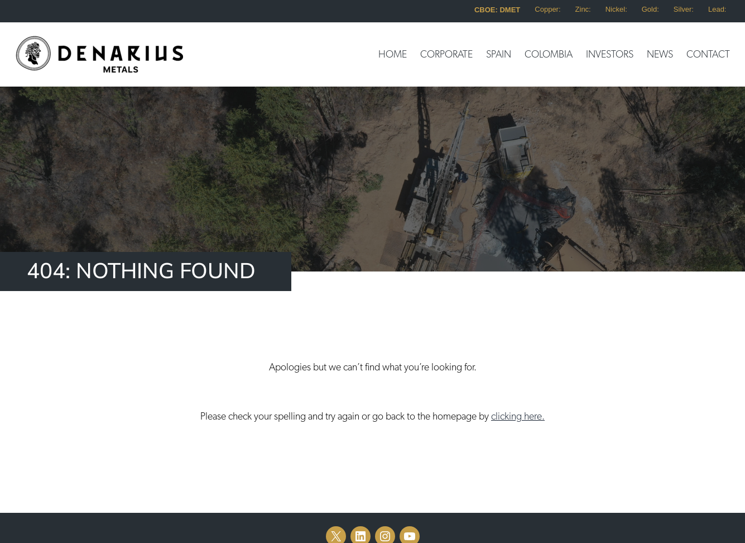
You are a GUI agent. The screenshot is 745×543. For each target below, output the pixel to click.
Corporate (446, 55)
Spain (498, 55)
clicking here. (518, 417)
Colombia (549, 55)
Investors (609, 55)
